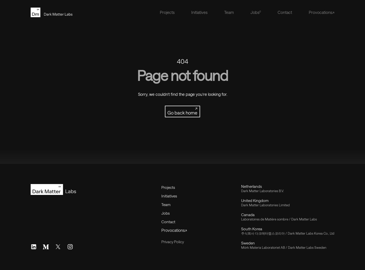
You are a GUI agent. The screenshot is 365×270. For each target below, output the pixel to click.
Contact (285, 12)
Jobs (165, 213)
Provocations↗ (321, 12)
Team (229, 12)
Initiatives (199, 12)
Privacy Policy (172, 241)
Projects (167, 12)
